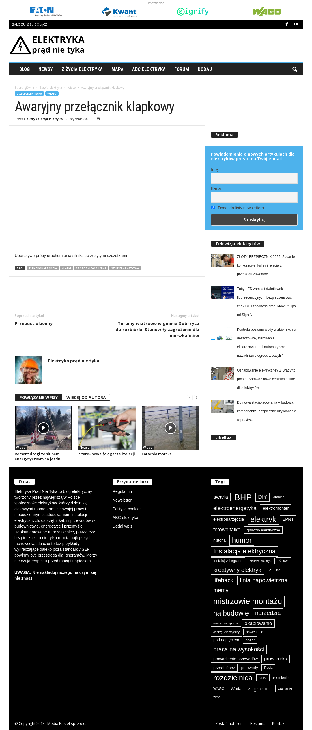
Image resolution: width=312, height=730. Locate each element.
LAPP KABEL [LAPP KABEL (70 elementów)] (277, 570)
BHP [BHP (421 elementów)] (243, 497)
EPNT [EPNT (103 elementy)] (288, 519)
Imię (214, 169)
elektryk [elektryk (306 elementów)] (263, 519)
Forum (181, 69)
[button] (294, 69)
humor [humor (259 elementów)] (242, 540)
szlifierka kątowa (125, 268)
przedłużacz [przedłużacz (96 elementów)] (224, 668)
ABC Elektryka (149, 69)
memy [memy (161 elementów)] (220, 590)
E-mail (217, 188)
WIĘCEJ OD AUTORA (86, 397)
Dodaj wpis (122, 526)
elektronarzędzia (43, 268)
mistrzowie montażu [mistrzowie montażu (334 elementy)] (247, 601)
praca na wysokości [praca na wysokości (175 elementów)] (238, 649)
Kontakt (279, 723)
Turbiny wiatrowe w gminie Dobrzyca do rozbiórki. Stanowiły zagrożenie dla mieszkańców (157, 329)
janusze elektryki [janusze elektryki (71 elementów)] (260, 561)
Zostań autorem (229, 723)
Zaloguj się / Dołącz (29, 24)
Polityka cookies (127, 509)
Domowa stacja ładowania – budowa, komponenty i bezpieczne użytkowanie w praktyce (266, 411)
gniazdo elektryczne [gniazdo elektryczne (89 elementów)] (263, 530)
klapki (66, 268)
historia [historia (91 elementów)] (219, 540)
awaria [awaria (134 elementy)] (220, 497)
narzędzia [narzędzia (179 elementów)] (268, 612)
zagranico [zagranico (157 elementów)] (260, 688)
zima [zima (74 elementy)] (216, 697)
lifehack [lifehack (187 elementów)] (223, 580)
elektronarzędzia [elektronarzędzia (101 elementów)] (228, 519)
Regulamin (122, 491)
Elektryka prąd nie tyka (43, 119)
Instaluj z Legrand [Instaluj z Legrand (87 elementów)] (227, 561)
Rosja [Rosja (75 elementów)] (268, 667)
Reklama (258, 723)
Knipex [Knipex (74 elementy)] (283, 560)
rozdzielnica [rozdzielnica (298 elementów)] (233, 678)
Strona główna (24, 88)
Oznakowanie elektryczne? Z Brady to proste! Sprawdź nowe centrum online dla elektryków (266, 379)
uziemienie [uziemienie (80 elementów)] (280, 678)
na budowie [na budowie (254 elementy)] (231, 613)
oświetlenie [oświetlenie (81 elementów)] (254, 632)
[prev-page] (190, 398)
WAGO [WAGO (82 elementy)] (219, 689)
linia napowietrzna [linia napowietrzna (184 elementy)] (264, 580)
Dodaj (205, 69)
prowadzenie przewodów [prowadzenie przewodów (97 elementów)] (235, 659)
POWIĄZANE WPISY (38, 397)
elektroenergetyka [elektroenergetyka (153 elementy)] (234, 508)
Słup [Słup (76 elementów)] (262, 678)
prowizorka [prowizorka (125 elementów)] (275, 658)
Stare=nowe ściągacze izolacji (106, 454)
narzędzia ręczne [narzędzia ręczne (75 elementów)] (225, 623)
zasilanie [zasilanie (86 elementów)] (285, 688)
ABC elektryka (125, 517)
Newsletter (122, 500)
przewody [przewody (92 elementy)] (249, 668)
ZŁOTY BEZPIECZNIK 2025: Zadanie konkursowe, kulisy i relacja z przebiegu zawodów (266, 265)
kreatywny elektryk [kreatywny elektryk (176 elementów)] (237, 570)
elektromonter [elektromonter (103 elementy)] (276, 508)
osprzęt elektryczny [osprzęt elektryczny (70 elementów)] (226, 632)
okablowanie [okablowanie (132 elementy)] (258, 623)
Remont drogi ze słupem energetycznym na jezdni (38, 456)
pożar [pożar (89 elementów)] (250, 640)
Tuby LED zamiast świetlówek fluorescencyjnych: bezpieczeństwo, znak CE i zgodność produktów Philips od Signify (266, 302)
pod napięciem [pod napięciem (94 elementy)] (226, 640)
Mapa (117, 69)
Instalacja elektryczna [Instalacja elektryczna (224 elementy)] (244, 551)
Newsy (45, 69)
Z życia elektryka (82, 69)
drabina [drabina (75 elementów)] (278, 497)
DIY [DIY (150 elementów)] (262, 497)
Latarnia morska (157, 454)
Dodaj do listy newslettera (237, 208)
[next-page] (196, 398)
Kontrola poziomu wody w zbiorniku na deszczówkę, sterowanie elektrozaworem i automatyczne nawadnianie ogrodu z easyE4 (266, 343)
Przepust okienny (34, 323)
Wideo (72, 88)
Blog (24, 69)
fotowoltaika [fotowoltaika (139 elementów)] (226, 530)
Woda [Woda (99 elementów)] (236, 688)
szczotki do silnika (91, 268)
